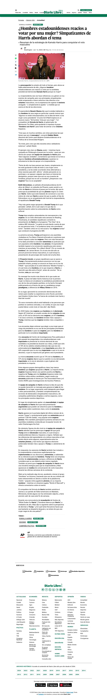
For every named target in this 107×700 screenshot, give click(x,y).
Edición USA (30, 20)
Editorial (70, 605)
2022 (32, 670)
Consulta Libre (46, 659)
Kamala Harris (25, 518)
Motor (57, 607)
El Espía (70, 612)
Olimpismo (58, 617)
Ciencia (31, 635)
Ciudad (18, 602)
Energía (31, 612)
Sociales (44, 617)
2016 (71, 670)
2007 (58, 674)
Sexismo (22, 522)
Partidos (19, 631)
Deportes (74, 12)
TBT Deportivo (59, 631)
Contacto (41, 694)
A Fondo (19, 617)
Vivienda (32, 617)
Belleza (44, 612)
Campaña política (26, 526)
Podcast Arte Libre (46, 622)
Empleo (31, 607)
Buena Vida (45, 615)
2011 (32, 674)
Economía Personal (45, 655)
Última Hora (18, 12)
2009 (45, 674)
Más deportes (59, 619)
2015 (77, 670)
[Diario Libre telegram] (57, 589)
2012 (25, 674)
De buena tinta (72, 607)
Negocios (32, 610)
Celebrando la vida (46, 641)
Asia (69, 647)
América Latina (72, 632)
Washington (28, 50)
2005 (71, 674)
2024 (19, 670)
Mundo (36, 12)
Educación (19, 605)
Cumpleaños (84, 631)
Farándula (45, 607)
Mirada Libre (71, 602)
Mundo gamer (84, 619)
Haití (69, 635)
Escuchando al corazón (46, 651)
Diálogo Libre (20, 619)
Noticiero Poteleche (71, 615)
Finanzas (32, 600)
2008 (51, 674)
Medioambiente (34, 632)
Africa (69, 649)
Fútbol (57, 602)
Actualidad (25, 12)
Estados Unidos (72, 630)
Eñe (43, 638)
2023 (25, 670)
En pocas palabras (45, 648)
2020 (45, 670)
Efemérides (83, 628)
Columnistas (72, 618)
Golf (56, 610)
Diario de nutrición (45, 632)
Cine (43, 602)
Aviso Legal (69, 692)
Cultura (44, 605)
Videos (90, 12)
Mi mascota (46, 626)
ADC (69, 600)
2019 (51, 670)
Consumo (32, 615)
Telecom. (32, 619)
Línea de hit (58, 626)
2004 (77, 674)
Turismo (31, 602)
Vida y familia (46, 636)
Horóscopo (83, 636)
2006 (64, 674)
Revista (68, 12)
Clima (31, 637)
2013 (19, 674)
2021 (38, 670)
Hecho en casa (85, 617)
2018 (58, 670)
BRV (56, 628)
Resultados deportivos (58, 622)
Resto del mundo (70, 657)
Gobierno (19, 642)
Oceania (70, 652)
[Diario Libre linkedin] (53, 589)
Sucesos (19, 615)
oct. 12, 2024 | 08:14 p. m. (42, 50)
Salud (18, 607)
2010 (38, 674)
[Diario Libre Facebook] (42, 589)
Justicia (18, 610)
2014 (83, 670)
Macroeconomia (34, 626)
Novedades (45, 619)
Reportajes (19, 624)
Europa (70, 640)
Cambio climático (32, 649)
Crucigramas (84, 638)
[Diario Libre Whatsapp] (64, 589)
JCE (17, 633)
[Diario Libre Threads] (60, 589)
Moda (44, 610)
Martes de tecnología (32, 645)
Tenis (56, 615)
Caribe (70, 654)
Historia (31, 642)
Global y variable (31, 622)
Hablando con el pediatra (46, 629)
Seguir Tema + (38, 24)
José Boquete (20, 622)
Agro (30, 605)
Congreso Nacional (19, 639)
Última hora (60, 634)
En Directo (71, 610)
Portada (21, 20)
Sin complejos (46, 645)
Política (31, 12)
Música (44, 600)
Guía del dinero (85, 622)
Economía (42, 12)
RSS (81, 633)
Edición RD (59, 643)
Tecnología (32, 640)
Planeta (85, 12)
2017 (64, 670)
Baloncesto (58, 600)
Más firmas (71, 623)
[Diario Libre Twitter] (50, 589)
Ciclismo (57, 612)
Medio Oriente (72, 645)
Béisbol (57, 605)
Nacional (19, 600)
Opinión (80, 12)
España (70, 637)
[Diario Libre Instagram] (46, 589)
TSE (17, 636)
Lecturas (70, 621)
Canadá (70, 642)
